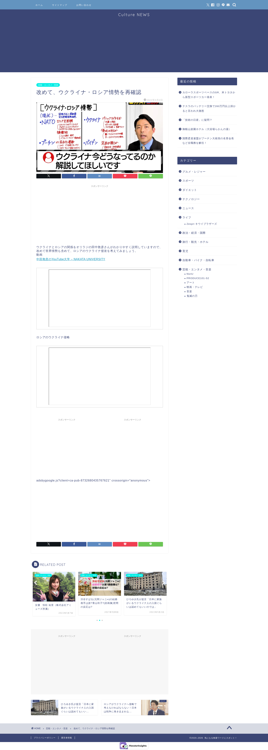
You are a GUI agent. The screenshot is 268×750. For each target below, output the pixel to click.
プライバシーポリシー (45, 738)
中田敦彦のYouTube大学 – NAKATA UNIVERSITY (70, 259)
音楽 (189, 291)
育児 (185, 251)
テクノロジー (191, 199)
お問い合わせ (84, 5)
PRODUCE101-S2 (198, 278)
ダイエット (189, 189)
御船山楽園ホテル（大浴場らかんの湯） (206, 129)
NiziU (190, 274)
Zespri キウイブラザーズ (202, 224)
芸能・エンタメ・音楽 (48, 85)
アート (191, 282)
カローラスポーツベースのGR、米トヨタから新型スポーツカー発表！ (208, 95)
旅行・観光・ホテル (195, 241)
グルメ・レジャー (194, 171)
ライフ (186, 217)
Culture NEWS (134, 14)
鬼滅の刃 (192, 296)
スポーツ (188, 180)
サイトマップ (59, 5)
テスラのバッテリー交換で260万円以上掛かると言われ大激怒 (209, 108)
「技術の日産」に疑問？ (197, 120)
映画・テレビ (195, 287)
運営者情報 (66, 738)
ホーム (39, 5)
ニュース (188, 208)
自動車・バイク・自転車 (198, 260)
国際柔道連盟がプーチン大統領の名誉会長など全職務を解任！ (208, 140)
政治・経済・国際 (194, 232)
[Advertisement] (134, 47)
